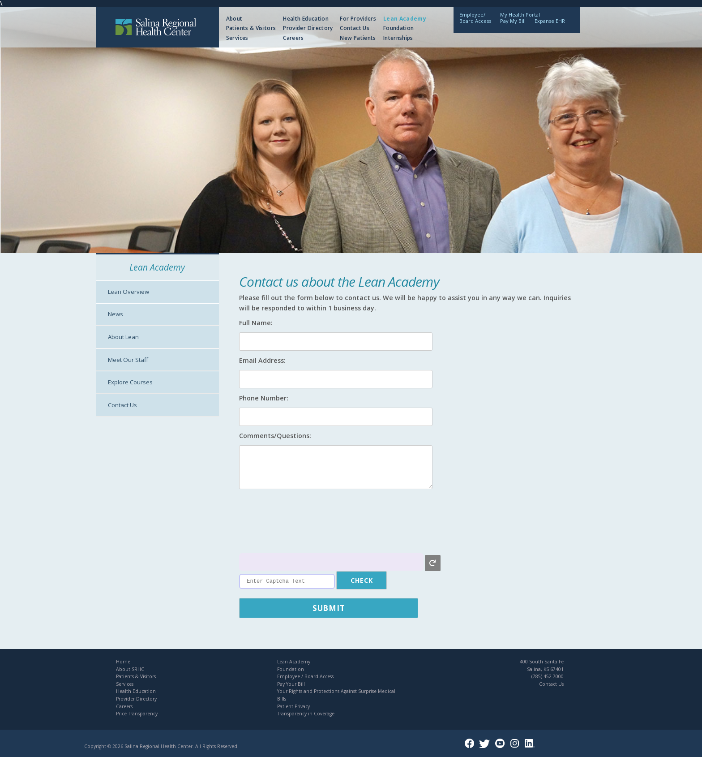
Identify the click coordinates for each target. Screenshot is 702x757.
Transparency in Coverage (305, 713)
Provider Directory (308, 28)
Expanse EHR (550, 20)
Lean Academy (404, 18)
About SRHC (130, 669)
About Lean (123, 337)
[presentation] (307, 522)
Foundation (398, 28)
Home (123, 661)
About (234, 18)
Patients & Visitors (251, 28)
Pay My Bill (513, 20)
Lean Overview (128, 292)
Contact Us (354, 28)
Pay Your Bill (291, 684)
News (115, 314)
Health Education (306, 18)
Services (237, 38)
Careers (293, 38)
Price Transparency (137, 713)
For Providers (358, 18)
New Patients (358, 38)
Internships (398, 38)
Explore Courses (130, 382)
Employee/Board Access (475, 17)
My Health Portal (520, 14)
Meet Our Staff (128, 360)
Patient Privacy (293, 706)
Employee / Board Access (305, 676)
